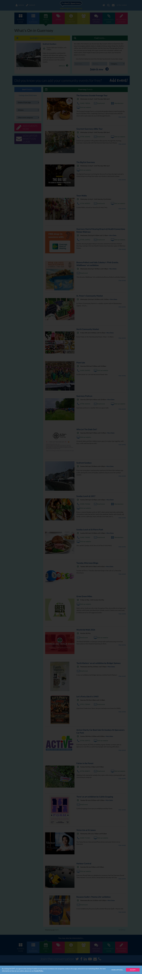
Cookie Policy (38, 971)
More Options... (117, 970)
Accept (133, 970)
